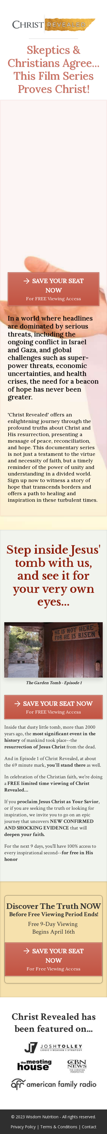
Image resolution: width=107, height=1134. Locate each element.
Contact (89, 1126)
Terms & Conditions (58, 1126)
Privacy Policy (23, 1126)
